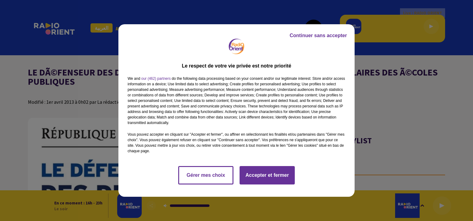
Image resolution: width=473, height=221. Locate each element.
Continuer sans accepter (318, 35)
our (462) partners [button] (156, 78)
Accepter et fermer (267, 175)
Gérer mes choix (206, 175)
